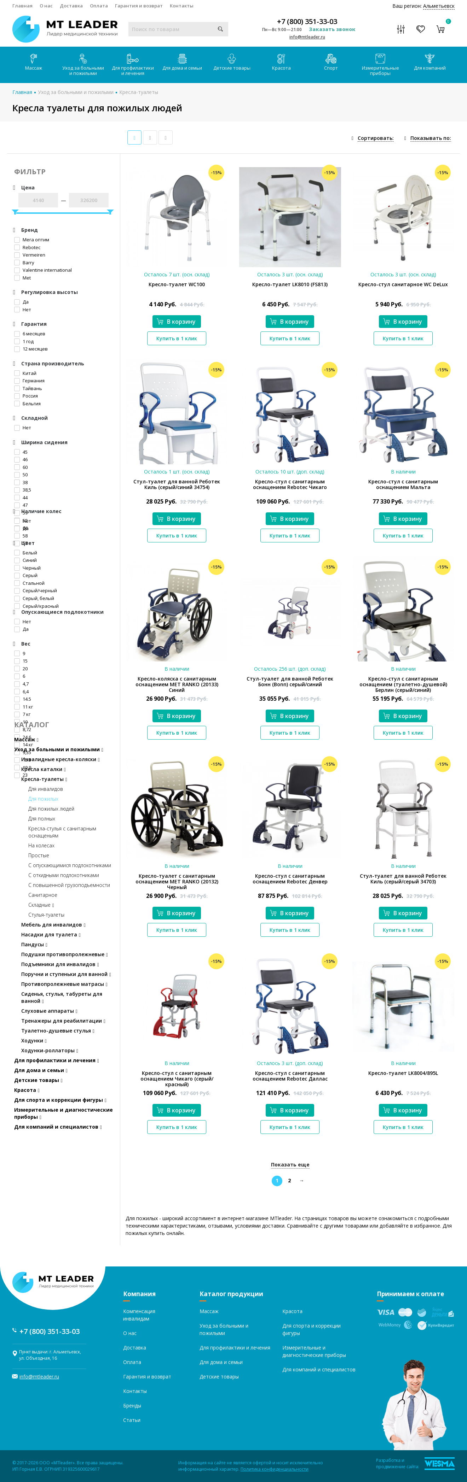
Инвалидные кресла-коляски (60, 759)
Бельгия (27, 403)
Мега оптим (31, 239)
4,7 (21, 684)
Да (21, 302)
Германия (29, 380)
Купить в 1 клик (176, 338)
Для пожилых (43, 798)
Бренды (132, 1405)
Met (22, 278)
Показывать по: (430, 138)
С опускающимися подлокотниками (69, 865)
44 (21, 497)
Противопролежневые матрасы (64, 984)
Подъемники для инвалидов (60, 964)
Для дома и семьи (182, 62)
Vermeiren (29, 255)
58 (21, 536)
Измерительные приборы (380, 65)
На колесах (41, 845)
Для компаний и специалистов (58, 1126)
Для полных (41, 818)
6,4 (21, 691)
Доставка (71, 5)
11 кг (23, 707)
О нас (46, 5)
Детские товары (231, 62)
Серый (26, 575)
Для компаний (430, 62)
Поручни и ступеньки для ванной (66, 974)
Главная (22, 5)
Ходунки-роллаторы (49, 1050)
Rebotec (27, 247)
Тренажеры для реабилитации (63, 1020)
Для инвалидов (45, 789)
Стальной (29, 583)
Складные (41, 904)
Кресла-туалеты (138, 92)
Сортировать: (376, 138)
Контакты (182, 5)
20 (21, 668)
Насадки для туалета (51, 934)
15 (21, 661)
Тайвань (28, 388)
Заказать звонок (332, 29)
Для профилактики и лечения (133, 65)
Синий (25, 560)
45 (21, 452)
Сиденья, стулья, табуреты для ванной (61, 997)
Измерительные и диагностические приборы (63, 1113)
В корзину (176, 321)
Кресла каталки (43, 769)
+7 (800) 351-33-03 (307, 21)
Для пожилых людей (51, 808)
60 (21, 467)
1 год (24, 341)
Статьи (131, 1420)
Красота (281, 62)
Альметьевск (439, 5)
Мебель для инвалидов (53, 924)
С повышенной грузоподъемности (69, 885)
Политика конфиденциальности (275, 1469)
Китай (25, 373)
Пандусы (34, 944)
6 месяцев (29, 333)
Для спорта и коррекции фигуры (60, 1099)
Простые (38, 855)
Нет (22, 309)
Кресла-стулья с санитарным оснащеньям (62, 832)
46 (21, 459)
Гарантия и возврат (139, 5)
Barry (24, 262)
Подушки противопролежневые (64, 954)
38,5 (22, 490)
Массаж (33, 62)
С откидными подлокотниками (63, 875)
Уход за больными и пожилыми (83, 65)
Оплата (99, 5)
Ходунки (34, 1040)
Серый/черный (35, 590)
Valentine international (43, 270)
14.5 (22, 699)
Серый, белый (34, 598)
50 (21, 474)
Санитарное (42, 895)
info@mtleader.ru (307, 37)
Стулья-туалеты (46, 914)
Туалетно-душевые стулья (57, 1030)
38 (21, 482)
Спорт (331, 62)
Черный (27, 568)
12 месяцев (31, 349)
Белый (25, 552)
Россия (26, 396)
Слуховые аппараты (49, 1010)
